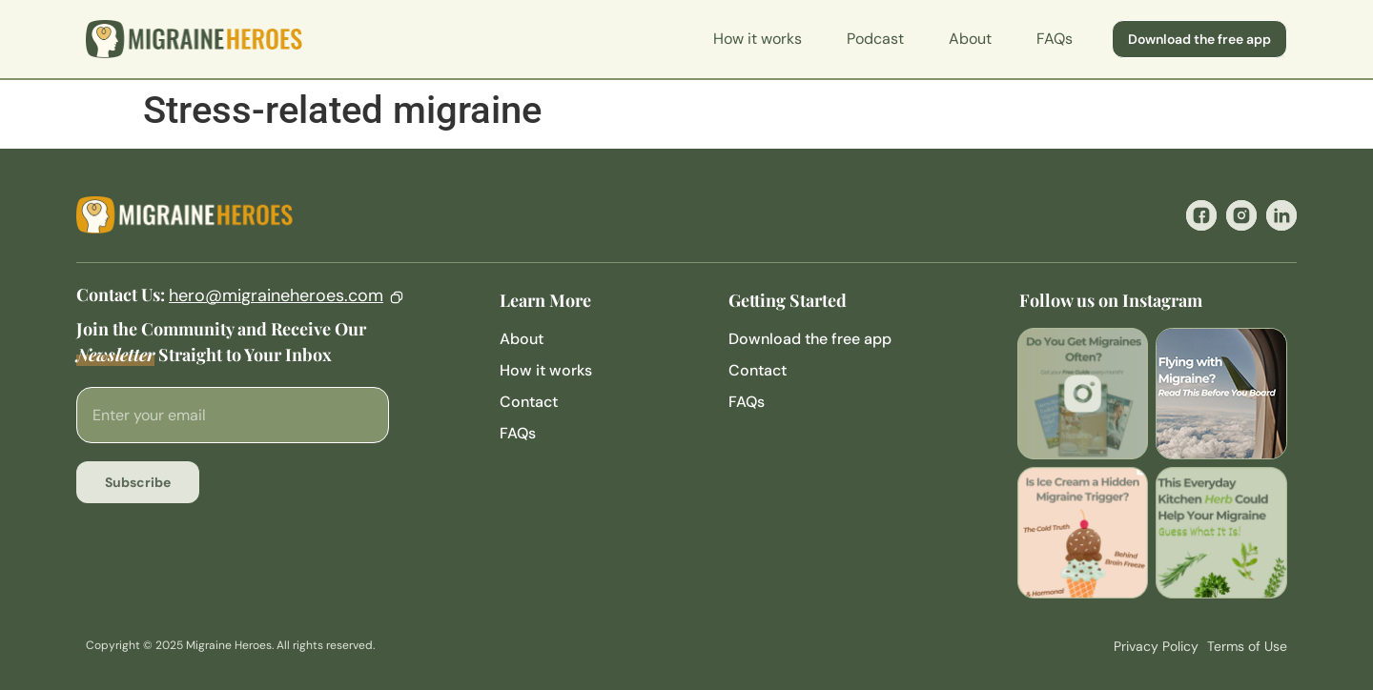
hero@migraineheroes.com (276, 295)
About (970, 39)
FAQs (1054, 39)
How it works (757, 39)
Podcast (875, 39)
